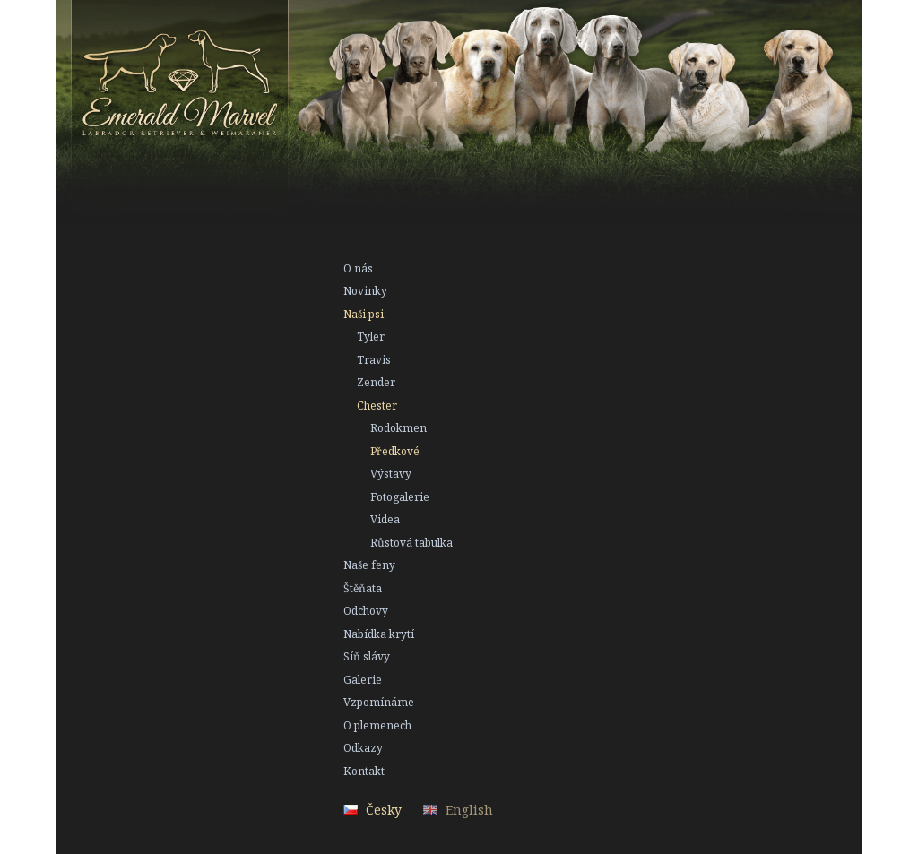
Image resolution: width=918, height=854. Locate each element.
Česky (384, 809)
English (469, 809)
